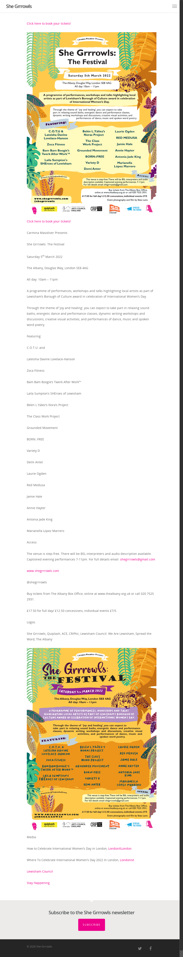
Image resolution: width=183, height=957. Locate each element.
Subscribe (91, 925)
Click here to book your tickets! (49, 23)
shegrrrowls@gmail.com (137, 559)
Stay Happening (38, 883)
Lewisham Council (40, 871)
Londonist (127, 860)
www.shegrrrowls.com (43, 571)
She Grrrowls (19, 6)
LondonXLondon (120, 848)
